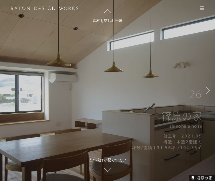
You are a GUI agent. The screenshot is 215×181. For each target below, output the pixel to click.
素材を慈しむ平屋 (107, 20)
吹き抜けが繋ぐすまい (107, 160)
